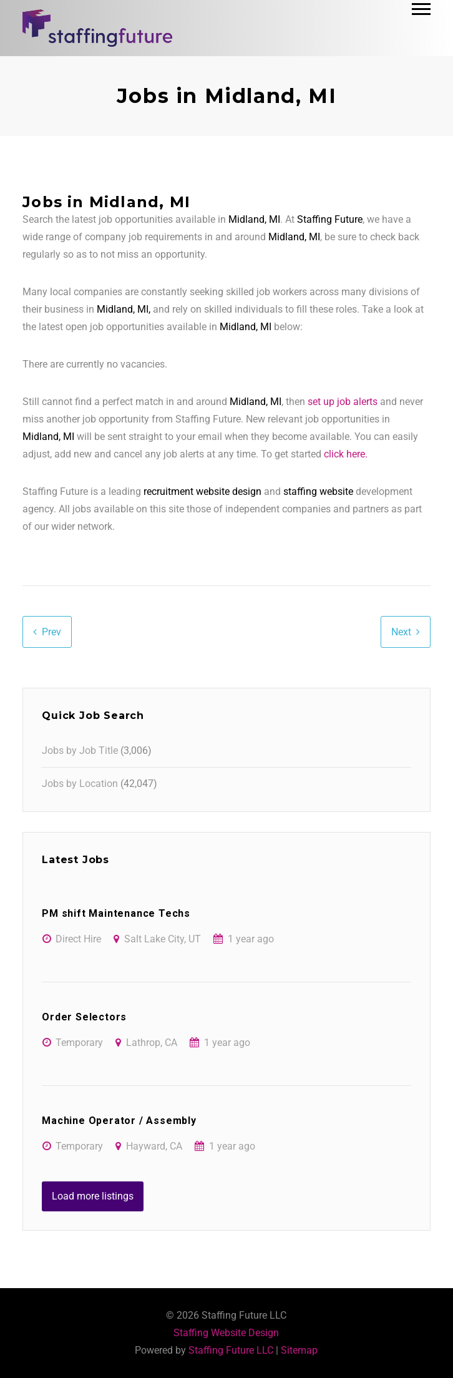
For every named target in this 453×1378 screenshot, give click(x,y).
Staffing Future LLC (230, 1350)
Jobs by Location (80, 783)
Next (401, 632)
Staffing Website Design (226, 1333)
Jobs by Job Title (80, 750)
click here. (346, 454)
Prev (51, 632)
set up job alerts (343, 402)
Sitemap (299, 1350)
